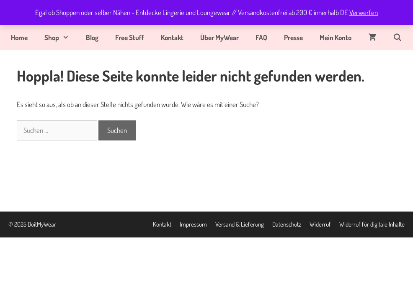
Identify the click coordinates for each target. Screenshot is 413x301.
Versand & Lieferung (239, 224)
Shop (60, 37)
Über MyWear (219, 37)
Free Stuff (129, 37)
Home (19, 37)
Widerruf (320, 224)
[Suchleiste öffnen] (397, 37)
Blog (92, 37)
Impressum (193, 224)
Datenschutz (286, 224)
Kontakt (172, 37)
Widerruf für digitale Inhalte (372, 224)
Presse (293, 37)
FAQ (261, 37)
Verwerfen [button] (363, 12)
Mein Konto (335, 37)
